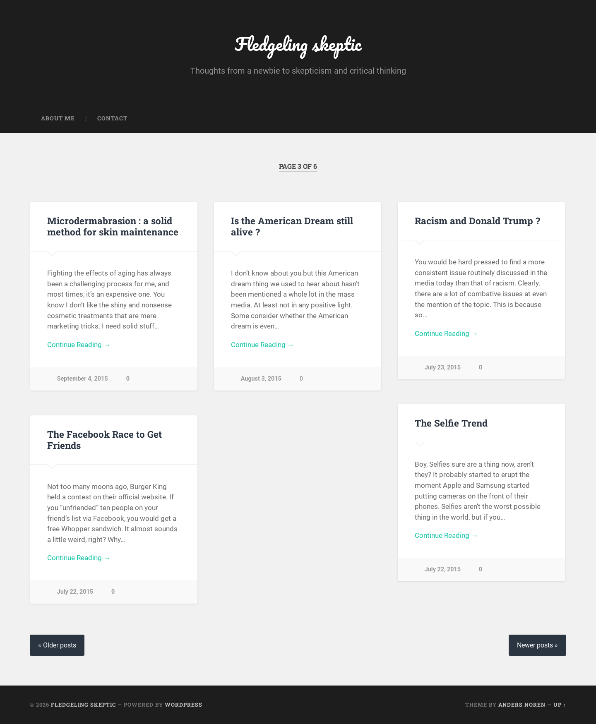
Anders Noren (522, 704)
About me (58, 118)
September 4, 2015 (82, 378)
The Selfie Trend (451, 423)
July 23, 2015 (443, 367)
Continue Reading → (79, 344)
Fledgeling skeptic (298, 43)
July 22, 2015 (443, 569)
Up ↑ (559, 704)
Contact (112, 118)
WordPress (183, 704)
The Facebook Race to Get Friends (104, 439)
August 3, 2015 (261, 378)
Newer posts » (537, 645)
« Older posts (57, 645)
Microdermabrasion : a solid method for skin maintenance (112, 226)
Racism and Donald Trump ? (477, 220)
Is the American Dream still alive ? (292, 226)
